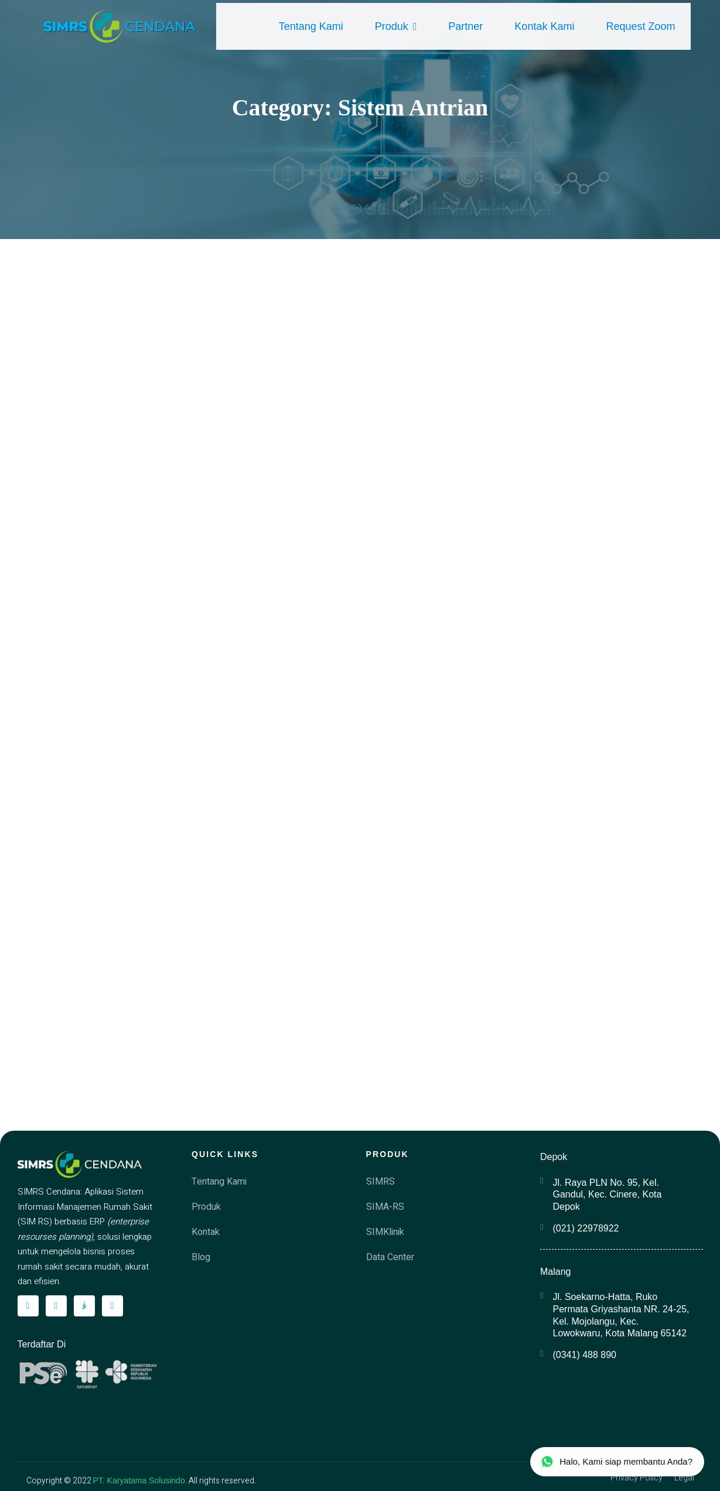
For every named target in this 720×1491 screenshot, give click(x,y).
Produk (396, 26)
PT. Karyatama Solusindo (139, 1480)
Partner (465, 26)
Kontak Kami (544, 26)
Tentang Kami (311, 26)
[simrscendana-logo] (119, 26)
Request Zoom (640, 26)
